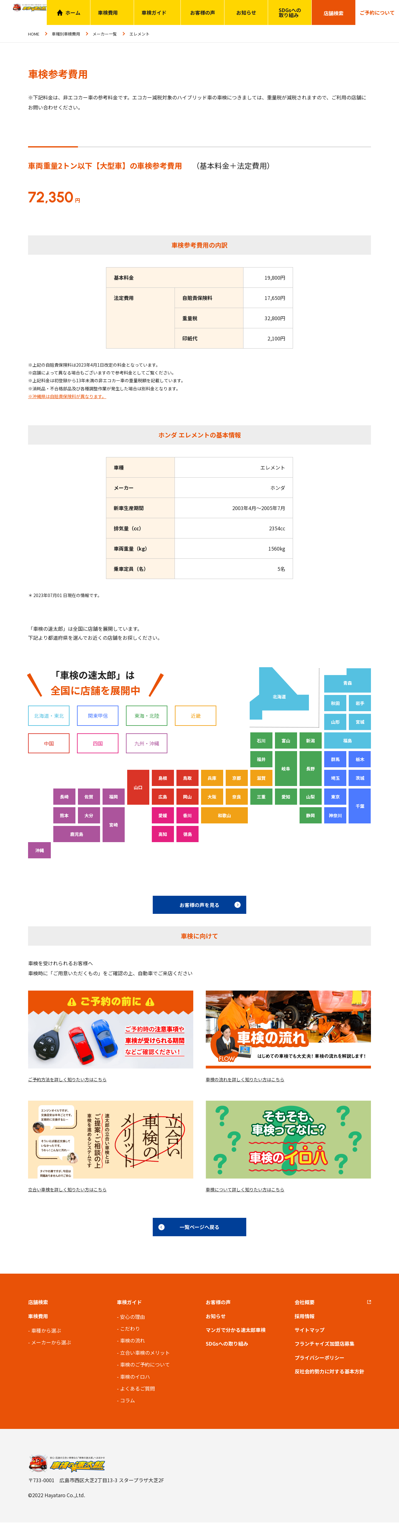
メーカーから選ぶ (51, 1344)
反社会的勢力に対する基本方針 (329, 1373)
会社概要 (305, 1303)
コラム (127, 1402)
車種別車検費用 (66, 34)
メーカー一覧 (105, 34)
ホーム (72, 12)
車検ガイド (154, 12)
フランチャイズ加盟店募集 (324, 1345)
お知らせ (246, 12)
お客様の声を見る (199, 905)
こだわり (130, 1330)
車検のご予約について (145, 1366)
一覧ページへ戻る (199, 1228)
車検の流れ (132, 1342)
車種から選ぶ (46, 1332)
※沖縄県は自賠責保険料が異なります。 (67, 396)
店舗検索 (38, 1303)
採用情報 (305, 1317)
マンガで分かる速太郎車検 (236, 1331)
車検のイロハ (135, 1378)
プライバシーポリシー (319, 1359)
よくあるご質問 (137, 1390)
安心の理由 (132, 1318)
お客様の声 (202, 12)
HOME (33, 34)
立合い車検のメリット (145, 1354)
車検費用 (38, 1317)
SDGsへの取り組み (290, 12)
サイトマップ (309, 1331)
